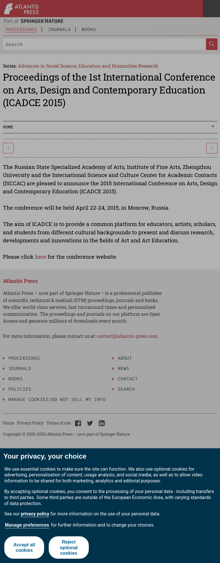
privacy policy (35, 514)
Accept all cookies (24, 547)
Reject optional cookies (69, 547)
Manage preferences (27, 525)
